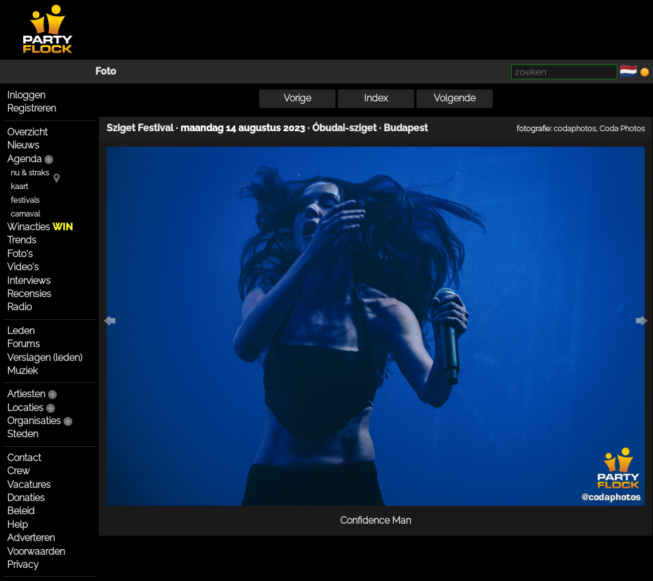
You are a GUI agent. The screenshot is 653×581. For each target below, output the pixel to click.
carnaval (25, 213)
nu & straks (30, 172)
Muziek (22, 370)
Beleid (21, 511)
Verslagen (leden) (44, 357)
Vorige (297, 98)
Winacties (40, 227)
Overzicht (27, 132)
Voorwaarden (36, 551)
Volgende (454, 98)
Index (376, 98)
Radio (19, 307)
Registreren (31, 108)
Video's (23, 267)
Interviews (29, 280)
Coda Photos (622, 128)
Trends (21, 240)
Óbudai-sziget (344, 128)
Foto (105, 71)
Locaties (25, 407)
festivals (25, 200)
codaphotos (575, 128)
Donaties (26, 497)
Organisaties (34, 421)
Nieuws (23, 145)
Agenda (24, 159)
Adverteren (31, 537)
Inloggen (26, 95)
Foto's (20, 253)
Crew (18, 471)
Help (17, 524)
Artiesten (26, 394)
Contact (24, 457)
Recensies (29, 293)
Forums (23, 344)
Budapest (406, 128)
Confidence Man (375, 520)
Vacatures (29, 484)
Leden (21, 330)
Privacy (23, 564)
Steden (22, 434)
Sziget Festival (140, 128)
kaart (19, 186)
